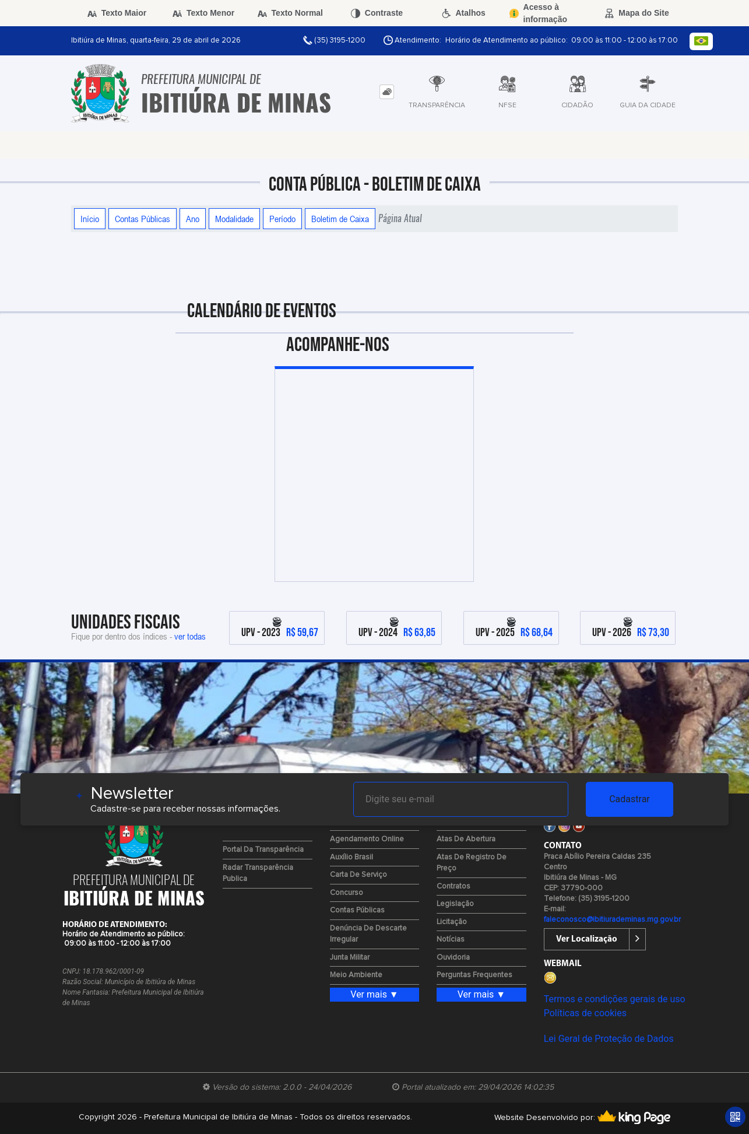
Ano (192, 218)
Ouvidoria (453, 957)
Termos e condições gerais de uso (614, 999)
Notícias (451, 939)
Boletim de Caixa (340, 218)
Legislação (455, 904)
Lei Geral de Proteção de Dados (609, 1038)
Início (89, 218)
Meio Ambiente (356, 975)
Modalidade (234, 218)
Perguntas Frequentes (474, 975)
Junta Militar (350, 957)
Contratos (453, 886)
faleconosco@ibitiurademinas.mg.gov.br (612, 920)
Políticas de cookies (585, 1013)
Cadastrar (629, 799)
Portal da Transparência (263, 850)
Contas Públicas (142, 218)
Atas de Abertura (466, 839)
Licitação (452, 922)
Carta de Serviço (358, 875)
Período (282, 218)
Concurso (346, 893)
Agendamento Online (367, 839)
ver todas (190, 636)
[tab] (386, 92)
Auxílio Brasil (351, 857)
